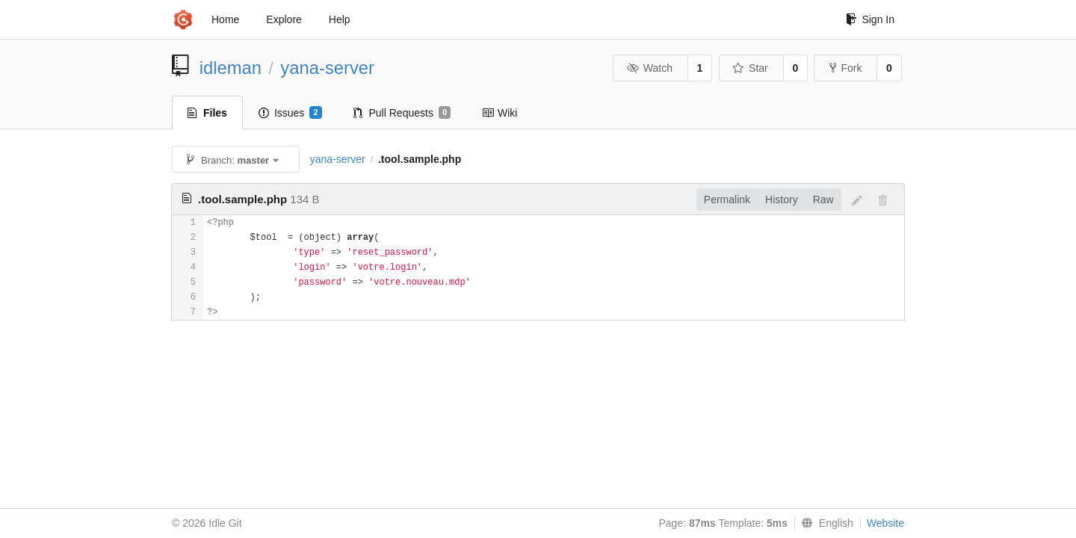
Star (750, 68)
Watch (649, 68)
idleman (231, 68)
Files (207, 113)
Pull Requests (402, 113)
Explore (283, 19)
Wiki (499, 113)
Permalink (727, 199)
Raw (823, 199)
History (781, 199)
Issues (290, 113)
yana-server (327, 68)
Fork (845, 68)
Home (225, 19)
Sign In (870, 19)
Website (885, 523)
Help (339, 19)
